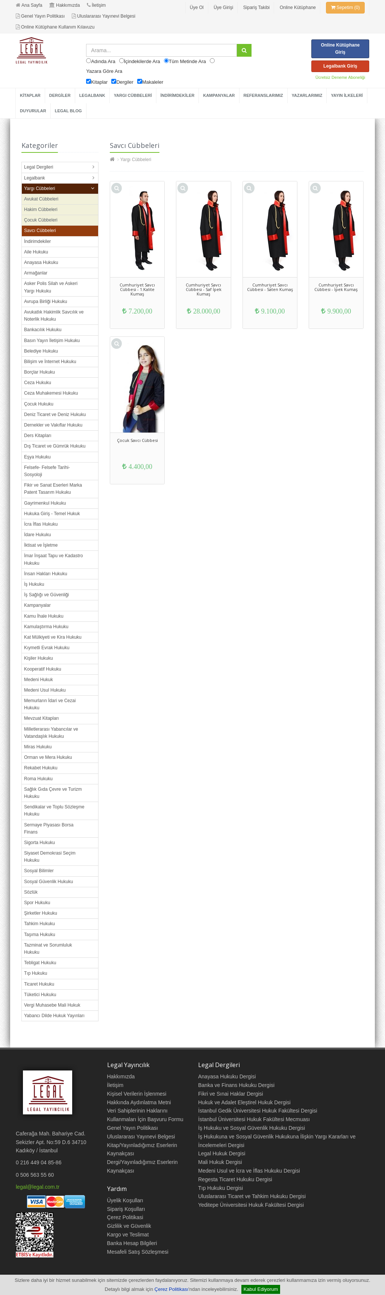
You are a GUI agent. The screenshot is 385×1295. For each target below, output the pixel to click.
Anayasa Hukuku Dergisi (227, 1076)
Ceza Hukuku (37, 382)
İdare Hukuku (37, 534)
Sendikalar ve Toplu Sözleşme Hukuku (54, 810)
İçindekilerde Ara (142, 61)
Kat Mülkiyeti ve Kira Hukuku (53, 637)
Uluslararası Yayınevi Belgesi (103, 16)
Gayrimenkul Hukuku (45, 503)
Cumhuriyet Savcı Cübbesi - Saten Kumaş (270, 287)
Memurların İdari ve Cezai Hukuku (50, 704)
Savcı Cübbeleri (40, 230)
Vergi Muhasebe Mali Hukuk (52, 1005)
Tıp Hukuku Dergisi (220, 1188)
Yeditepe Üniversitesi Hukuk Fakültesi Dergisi (251, 1205)
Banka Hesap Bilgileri (132, 1243)
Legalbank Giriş (340, 66)
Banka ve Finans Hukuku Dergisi (236, 1085)
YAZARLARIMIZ (307, 95)
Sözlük (31, 892)
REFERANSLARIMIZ (263, 95)
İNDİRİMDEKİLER (177, 95)
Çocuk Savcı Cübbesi (137, 440)
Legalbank (34, 178)
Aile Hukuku (36, 252)
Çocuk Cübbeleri (41, 220)
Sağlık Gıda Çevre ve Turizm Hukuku (53, 793)
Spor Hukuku (37, 902)
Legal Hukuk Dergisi (221, 1153)
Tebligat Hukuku (40, 962)
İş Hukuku (34, 584)
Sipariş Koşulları (126, 1209)
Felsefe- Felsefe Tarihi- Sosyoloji (47, 471)
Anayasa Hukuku (41, 262)
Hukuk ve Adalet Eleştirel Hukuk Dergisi (244, 1102)
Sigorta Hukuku (39, 842)
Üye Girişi (223, 7)
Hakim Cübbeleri (41, 209)
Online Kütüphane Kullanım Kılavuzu (55, 27)
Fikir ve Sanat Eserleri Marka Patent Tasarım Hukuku (53, 488)
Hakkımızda (64, 5)
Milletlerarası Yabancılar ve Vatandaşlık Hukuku (51, 733)
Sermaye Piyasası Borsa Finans (48, 828)
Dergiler (124, 82)
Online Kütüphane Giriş (340, 48)
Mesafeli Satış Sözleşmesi (137, 1252)
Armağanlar (35, 273)
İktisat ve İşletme (41, 545)
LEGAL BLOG (68, 111)
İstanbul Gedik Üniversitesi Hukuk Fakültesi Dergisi (257, 1111)
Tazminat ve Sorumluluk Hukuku (48, 948)
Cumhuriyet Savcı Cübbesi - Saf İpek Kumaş (203, 289)
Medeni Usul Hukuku (45, 690)
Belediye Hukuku (41, 351)
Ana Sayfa (29, 5)
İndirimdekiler (37, 241)
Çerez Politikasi (125, 1217)
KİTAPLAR (30, 95)
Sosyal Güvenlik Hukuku (48, 881)
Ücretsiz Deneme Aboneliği (340, 77)
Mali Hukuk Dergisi (220, 1162)
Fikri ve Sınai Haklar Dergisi (230, 1094)
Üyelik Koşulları (125, 1200)
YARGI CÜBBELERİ (133, 95)
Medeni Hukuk (38, 679)
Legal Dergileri (38, 167)
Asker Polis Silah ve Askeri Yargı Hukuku (50, 287)
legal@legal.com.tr (37, 1187)
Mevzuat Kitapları (41, 718)
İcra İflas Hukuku (41, 524)
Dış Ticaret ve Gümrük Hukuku (54, 446)
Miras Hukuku (38, 746)
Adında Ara (103, 61)
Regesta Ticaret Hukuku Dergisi (235, 1179)
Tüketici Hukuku (40, 994)
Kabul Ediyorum (261, 1289)
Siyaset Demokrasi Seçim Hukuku (50, 856)
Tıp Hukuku (35, 973)
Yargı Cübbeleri (39, 188)
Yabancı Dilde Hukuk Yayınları (54, 1015)
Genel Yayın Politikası (40, 16)
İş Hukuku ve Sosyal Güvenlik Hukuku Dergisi (251, 1128)
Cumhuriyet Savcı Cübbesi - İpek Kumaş (336, 287)
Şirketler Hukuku (40, 913)
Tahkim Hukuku (39, 923)
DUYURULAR (33, 111)
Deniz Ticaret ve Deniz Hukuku (55, 414)
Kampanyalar (37, 605)
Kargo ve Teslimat (128, 1235)
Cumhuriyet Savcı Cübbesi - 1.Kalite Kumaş (137, 289)
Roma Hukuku (38, 778)
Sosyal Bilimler (39, 870)
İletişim (96, 5)
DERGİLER (60, 95)
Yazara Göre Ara (104, 71)
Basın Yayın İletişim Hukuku (52, 340)
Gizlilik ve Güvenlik (129, 1226)
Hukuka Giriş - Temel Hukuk (52, 513)
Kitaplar (99, 82)
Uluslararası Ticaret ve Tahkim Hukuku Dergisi (252, 1196)
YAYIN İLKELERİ (347, 95)
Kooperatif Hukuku (42, 669)
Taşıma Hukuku (39, 934)
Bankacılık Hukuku (42, 329)
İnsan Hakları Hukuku (45, 573)
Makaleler (152, 82)
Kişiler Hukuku (38, 658)
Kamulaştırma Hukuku (46, 626)
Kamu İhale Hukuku (44, 616)
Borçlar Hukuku (39, 372)
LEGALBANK (92, 95)
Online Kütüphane (298, 7)
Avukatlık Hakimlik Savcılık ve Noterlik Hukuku (54, 315)
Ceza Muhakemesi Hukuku (51, 393)
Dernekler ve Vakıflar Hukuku (53, 425)
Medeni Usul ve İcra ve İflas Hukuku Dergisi (249, 1171)
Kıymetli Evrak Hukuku (47, 647)
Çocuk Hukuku (38, 404)
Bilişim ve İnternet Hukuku (50, 361)
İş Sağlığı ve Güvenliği (46, 594)
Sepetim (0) (345, 7)
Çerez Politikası (171, 1289)
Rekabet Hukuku (41, 767)
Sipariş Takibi (256, 7)
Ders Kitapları (38, 435)
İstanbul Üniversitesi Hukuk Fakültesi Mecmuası (254, 1119)
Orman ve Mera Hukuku (48, 757)
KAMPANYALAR (219, 95)
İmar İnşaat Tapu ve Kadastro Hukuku (53, 559)
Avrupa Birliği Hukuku (45, 301)
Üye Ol (197, 7)
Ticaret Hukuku (39, 984)
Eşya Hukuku (37, 457)
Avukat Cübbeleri (41, 199)
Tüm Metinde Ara (187, 61)
